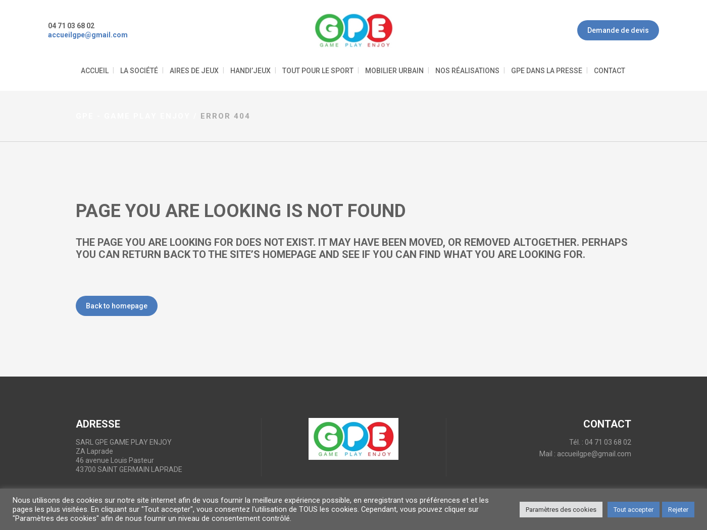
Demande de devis (618, 30)
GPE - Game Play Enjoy (133, 116)
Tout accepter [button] (633, 509)
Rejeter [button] (678, 509)
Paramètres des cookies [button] (561, 509)
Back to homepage (116, 306)
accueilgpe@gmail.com (594, 454)
